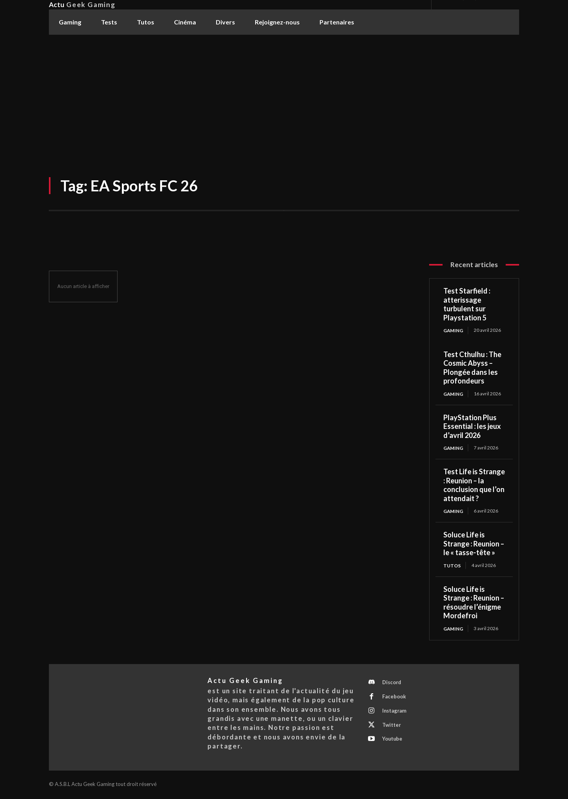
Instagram (395, 712)
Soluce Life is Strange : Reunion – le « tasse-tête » (473, 544)
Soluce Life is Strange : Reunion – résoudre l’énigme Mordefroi (473, 603)
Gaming (453, 330)
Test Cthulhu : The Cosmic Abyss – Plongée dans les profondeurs (472, 367)
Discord (392, 683)
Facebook (394, 698)
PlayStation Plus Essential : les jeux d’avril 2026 (472, 426)
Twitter (392, 727)
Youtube (393, 742)
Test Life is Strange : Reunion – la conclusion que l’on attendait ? (474, 485)
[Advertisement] (284, 94)
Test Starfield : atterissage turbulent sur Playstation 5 (466, 304)
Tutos (452, 566)
